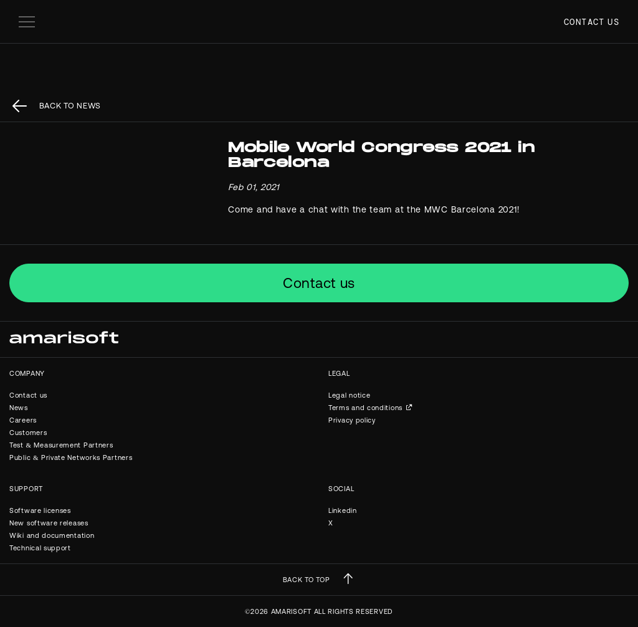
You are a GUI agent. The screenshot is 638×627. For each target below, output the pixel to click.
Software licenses (40, 510)
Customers (28, 432)
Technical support (40, 548)
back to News (70, 105)
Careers (23, 420)
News (18, 407)
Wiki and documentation (51, 535)
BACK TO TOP (306, 579)
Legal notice (349, 395)
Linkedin (342, 510)
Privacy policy (352, 420)
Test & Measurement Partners (61, 445)
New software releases (48, 523)
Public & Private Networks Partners (70, 457)
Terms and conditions (365, 407)
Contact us (591, 22)
